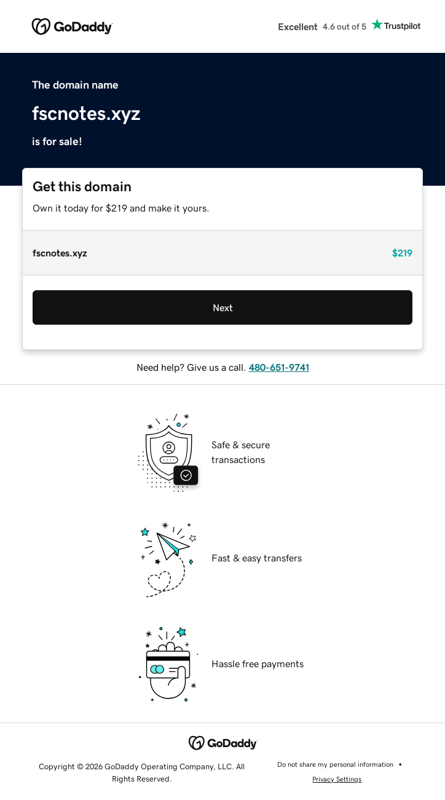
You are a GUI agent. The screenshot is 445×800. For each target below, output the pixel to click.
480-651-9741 (279, 367)
